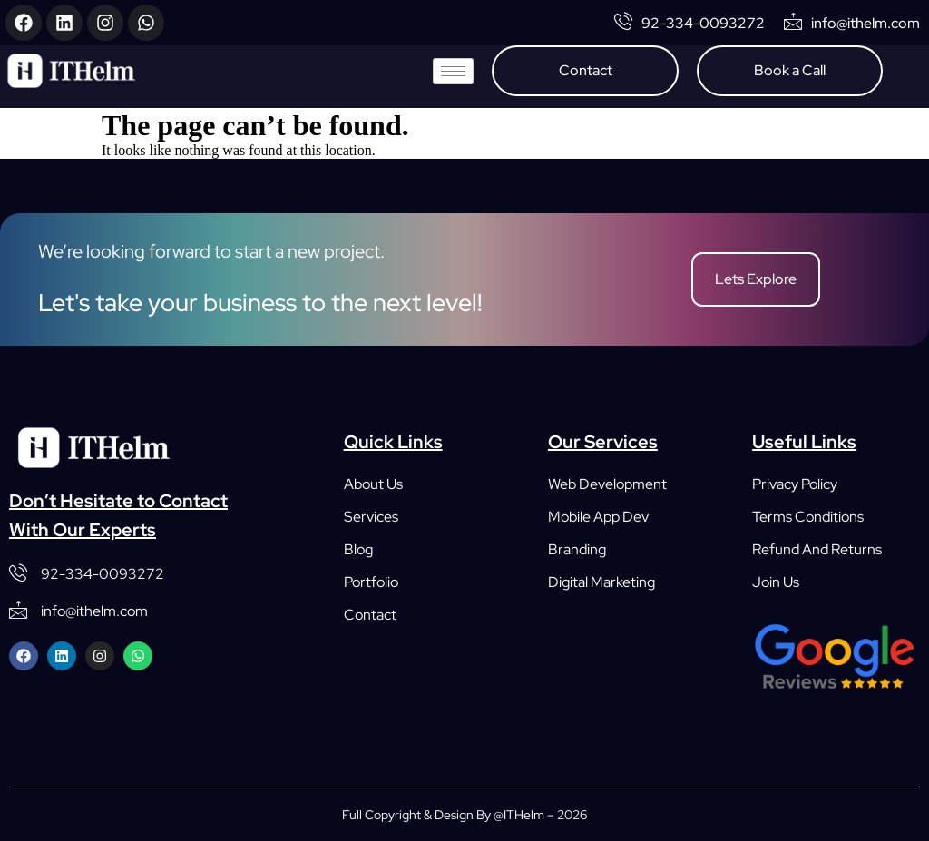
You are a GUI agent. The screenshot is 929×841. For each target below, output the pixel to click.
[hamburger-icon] (453, 71)
